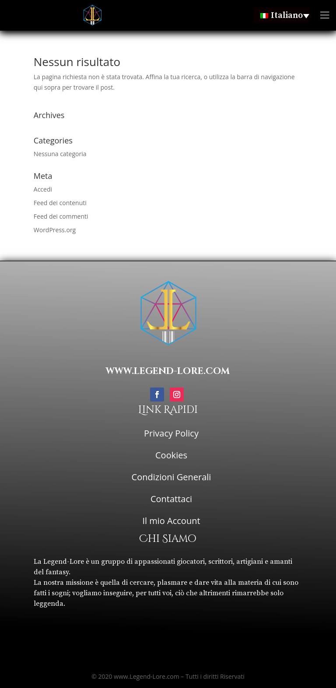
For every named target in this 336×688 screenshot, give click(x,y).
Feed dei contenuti (60, 203)
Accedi (43, 189)
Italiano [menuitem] (287, 15)
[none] (281, 15)
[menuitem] (281, 15)
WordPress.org (55, 230)
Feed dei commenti (61, 216)
